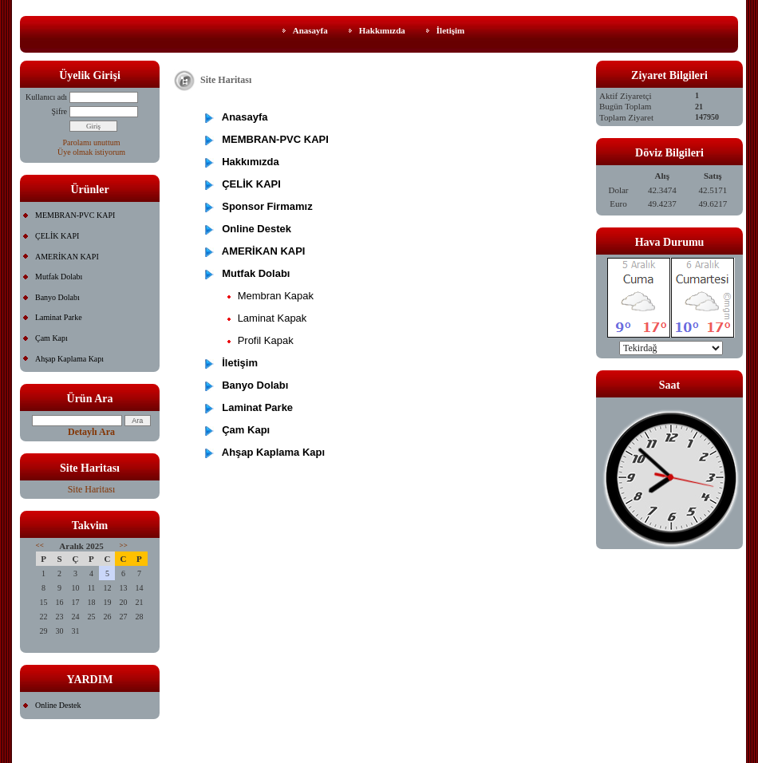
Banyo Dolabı (57, 297)
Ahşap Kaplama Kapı (69, 358)
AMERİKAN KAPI (67, 256)
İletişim (450, 30)
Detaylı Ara (91, 431)
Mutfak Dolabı (58, 276)
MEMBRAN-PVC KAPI (75, 215)
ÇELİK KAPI (57, 235)
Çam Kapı (51, 338)
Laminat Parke (58, 317)
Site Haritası (92, 489)
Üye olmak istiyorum (91, 152)
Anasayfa (310, 30)
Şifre (59, 111)
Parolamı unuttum (91, 142)
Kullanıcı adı (46, 97)
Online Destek (58, 705)
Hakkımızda (382, 30)
